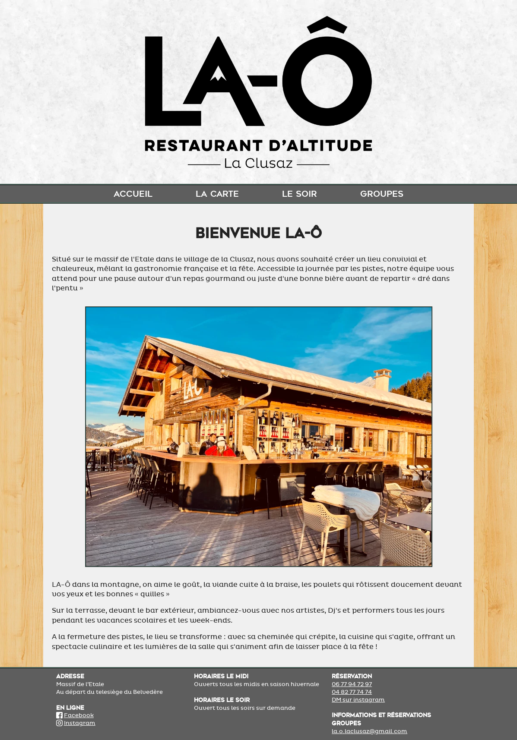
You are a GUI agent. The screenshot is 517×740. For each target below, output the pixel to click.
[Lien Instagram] (59, 723)
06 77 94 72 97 (352, 684)
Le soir (299, 193)
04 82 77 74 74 (352, 692)
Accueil (133, 193)
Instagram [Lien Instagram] (79, 723)
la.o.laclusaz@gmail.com (369, 731)
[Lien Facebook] (59, 715)
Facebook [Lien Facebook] (79, 715)
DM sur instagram (358, 699)
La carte (217, 193)
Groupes (381, 193)
